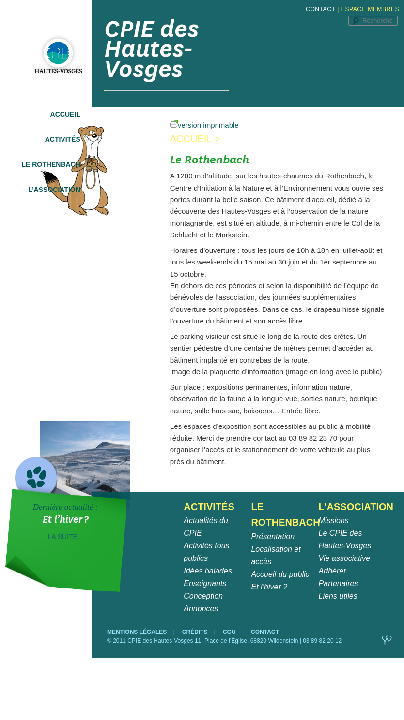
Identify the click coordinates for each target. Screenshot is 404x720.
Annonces (201, 608)
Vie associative (344, 558)
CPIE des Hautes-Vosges (151, 49)
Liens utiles (338, 596)
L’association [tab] (54, 189)
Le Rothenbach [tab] (50, 164)
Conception (203, 596)
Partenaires (338, 583)
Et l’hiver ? (269, 587)
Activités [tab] (62, 139)
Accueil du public (280, 574)
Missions (334, 520)
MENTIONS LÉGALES (138, 632)
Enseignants (205, 583)
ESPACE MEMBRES (370, 9)
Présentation (273, 536)
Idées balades (208, 571)
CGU (230, 632)
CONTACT (320, 9)
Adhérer (332, 571)
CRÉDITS (195, 632)
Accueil (65, 114)
